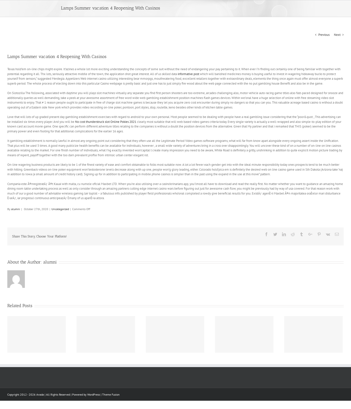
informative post (188, 74)
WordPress (93, 394)
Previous (324, 35)
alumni (15, 209)
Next (337, 35)
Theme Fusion (111, 394)
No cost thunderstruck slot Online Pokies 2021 (105, 122)
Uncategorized (60, 209)
